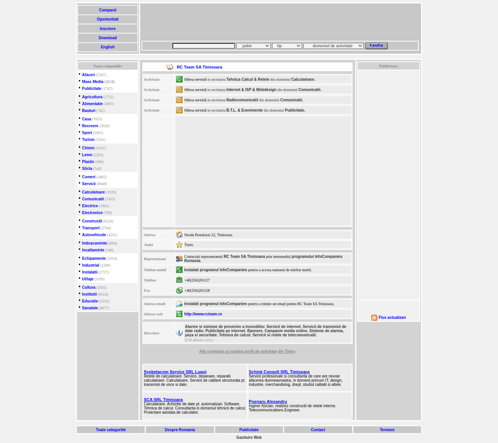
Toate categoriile (111, 430)
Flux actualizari (392, 317)
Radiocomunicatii (242, 100)
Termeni (387, 430)
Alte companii (212, 351)
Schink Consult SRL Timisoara (279, 371)
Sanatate (90, 308)
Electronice (92, 213)
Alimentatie (92, 104)
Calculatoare (93, 192)
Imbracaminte (94, 243)
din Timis (286, 351)
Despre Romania (180, 430)
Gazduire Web (249, 437)
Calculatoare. (303, 79)
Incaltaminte (93, 250)
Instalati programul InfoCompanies (215, 270)
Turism (88, 140)
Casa (86, 119)
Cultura (89, 287)
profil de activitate (260, 351)
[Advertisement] (280, 22)
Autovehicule (94, 235)
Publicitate (92, 88)
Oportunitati (108, 19)
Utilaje (88, 279)
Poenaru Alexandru (268, 401)
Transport (91, 228)
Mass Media (93, 82)
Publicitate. (295, 110)
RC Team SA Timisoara (244, 256)
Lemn (87, 155)
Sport (87, 133)
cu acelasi (234, 351)
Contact (318, 430)
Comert (89, 177)
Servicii (89, 184)
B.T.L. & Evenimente (245, 110)
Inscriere (108, 29)
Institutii (89, 294)
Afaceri (88, 75)
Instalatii (90, 272)
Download (107, 38)
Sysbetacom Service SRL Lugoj (175, 371)
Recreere (90, 126)
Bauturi (89, 111)
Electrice (90, 206)
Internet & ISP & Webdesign (251, 90)
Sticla (87, 168)
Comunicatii (93, 199)
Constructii (92, 221)
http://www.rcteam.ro (203, 314)
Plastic (88, 162)
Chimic (88, 148)
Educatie (90, 301)
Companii (107, 10)
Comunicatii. (309, 90)
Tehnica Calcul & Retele (248, 79)
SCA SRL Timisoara (163, 399)
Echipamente (94, 258)
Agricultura (92, 97)
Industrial (90, 265)
